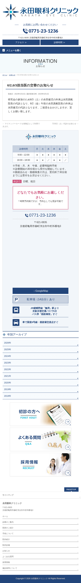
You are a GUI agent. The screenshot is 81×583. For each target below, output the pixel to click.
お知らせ (6, 551)
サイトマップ (8, 495)
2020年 (7, 382)
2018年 (7, 396)
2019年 (7, 389)
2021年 (7, 376)
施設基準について (9, 568)
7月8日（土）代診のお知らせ (65, 124)
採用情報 (6, 562)
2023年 (7, 362)
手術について (8, 533)
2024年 (7, 356)
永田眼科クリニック (39, 578)
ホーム (5, 516)
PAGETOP (71, 489)
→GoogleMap (40, 291)
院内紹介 (6, 539)
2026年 (7, 343)
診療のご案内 (8, 522)
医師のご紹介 (8, 528)
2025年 (7, 349)
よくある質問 (8, 556)
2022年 (7, 369)
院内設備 (6, 545)
